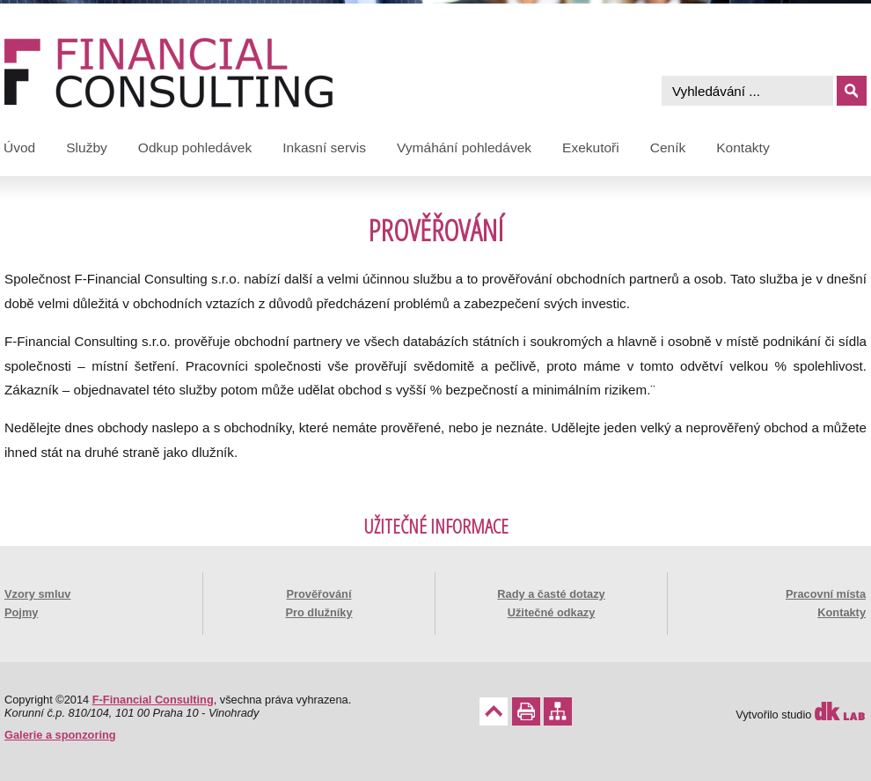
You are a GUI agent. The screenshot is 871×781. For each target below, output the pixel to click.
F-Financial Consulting (153, 699)
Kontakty (841, 612)
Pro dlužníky (318, 612)
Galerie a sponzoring (60, 734)
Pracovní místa (826, 593)
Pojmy (21, 612)
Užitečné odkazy (552, 612)
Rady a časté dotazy (550, 593)
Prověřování (319, 593)
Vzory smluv (37, 593)
